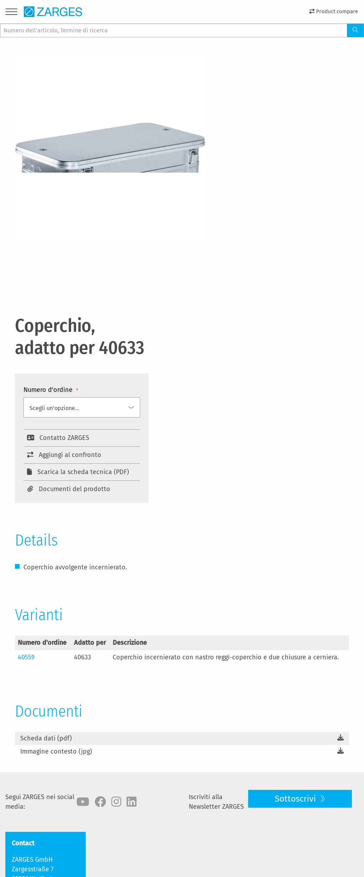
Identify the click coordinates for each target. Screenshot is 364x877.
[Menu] (11, 13)
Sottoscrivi (296, 799)
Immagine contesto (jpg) (56, 751)
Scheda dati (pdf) (46, 738)
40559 (26, 657)
